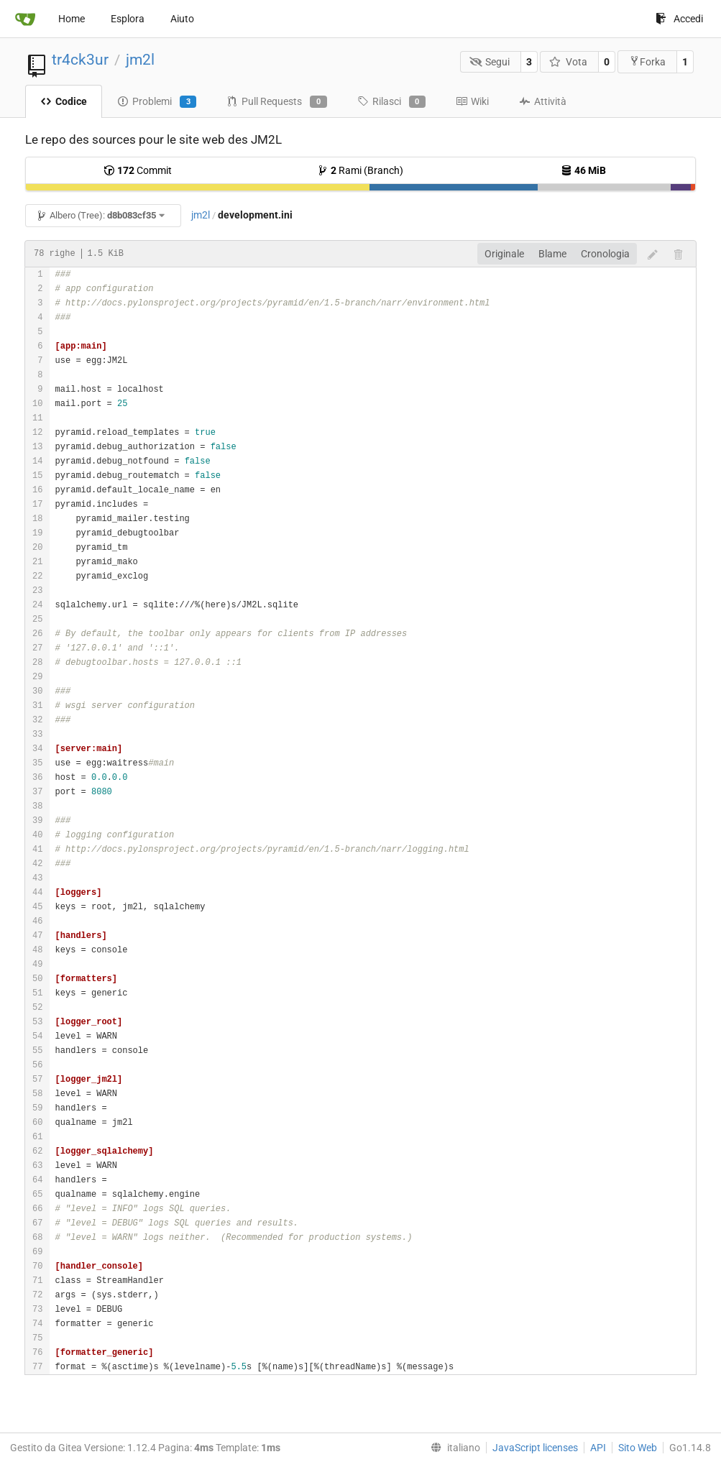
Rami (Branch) (360, 170)
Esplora (127, 18)
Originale (504, 253)
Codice (63, 101)
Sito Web (637, 1447)
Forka (647, 61)
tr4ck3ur (80, 59)
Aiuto (182, 18)
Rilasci (391, 102)
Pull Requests (276, 102)
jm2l (140, 59)
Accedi (679, 18)
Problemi (156, 102)
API (598, 1447)
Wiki (472, 101)
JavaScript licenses (535, 1447)
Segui (489, 62)
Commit (138, 170)
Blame (552, 253)
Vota (568, 62)
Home (71, 18)
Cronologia (605, 253)
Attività (542, 101)
